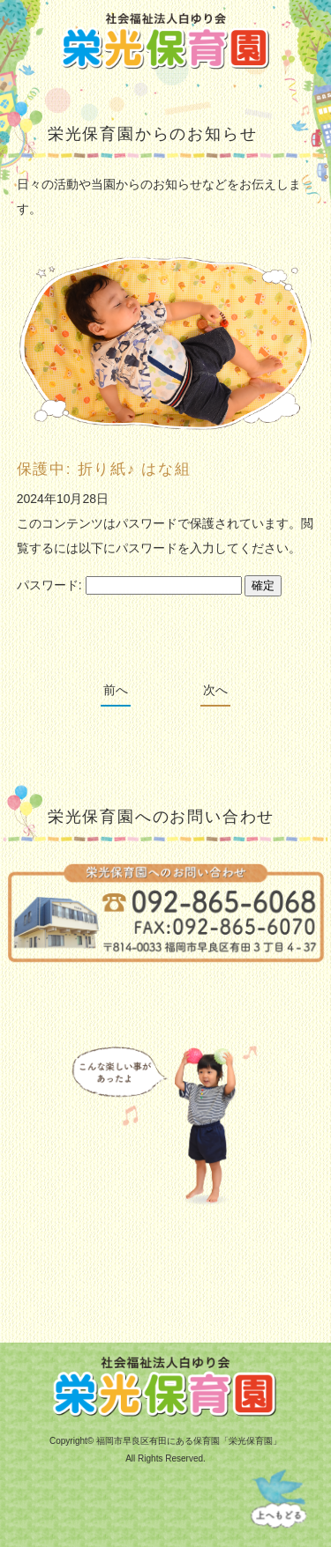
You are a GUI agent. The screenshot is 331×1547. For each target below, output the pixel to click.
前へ (115, 690)
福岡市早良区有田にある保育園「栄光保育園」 (189, 1441)
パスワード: (129, 585)
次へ (215, 690)
